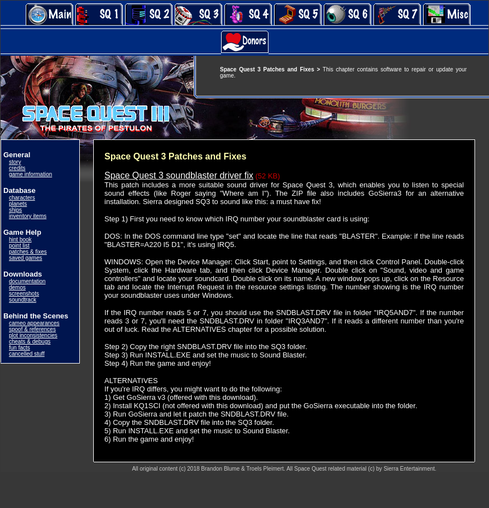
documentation (27, 281)
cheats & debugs (30, 341)
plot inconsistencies (33, 335)
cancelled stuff (27, 354)
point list (19, 246)
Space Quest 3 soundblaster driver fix (178, 175)
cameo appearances (34, 323)
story (15, 162)
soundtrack (22, 300)
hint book (20, 239)
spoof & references (32, 329)
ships (15, 210)
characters (22, 198)
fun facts (19, 348)
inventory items (27, 216)
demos (17, 287)
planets (18, 204)
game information (30, 174)
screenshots (24, 294)
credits (17, 168)
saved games (25, 258)
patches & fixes (28, 252)
